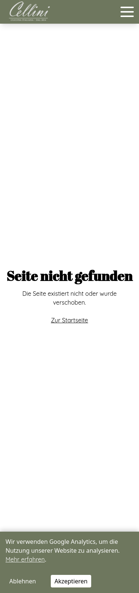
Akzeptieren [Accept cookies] (70, 581)
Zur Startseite (69, 320)
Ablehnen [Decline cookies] (22, 581)
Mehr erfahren (25, 559)
